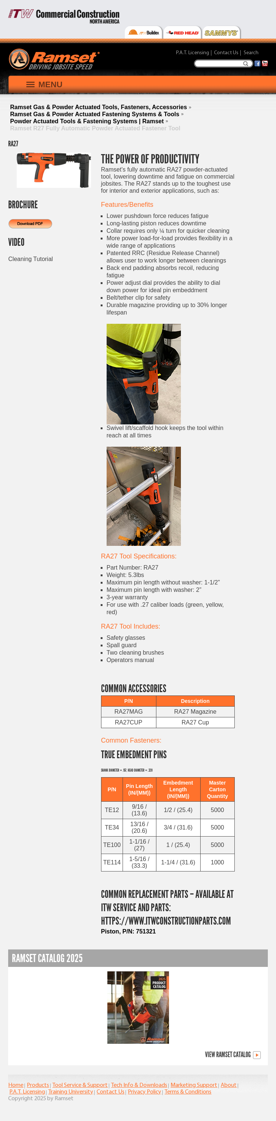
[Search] (223, 63)
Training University (70, 1092)
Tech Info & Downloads (139, 1085)
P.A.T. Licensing (192, 53)
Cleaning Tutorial (30, 259)
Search (245, 63)
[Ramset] (55, 58)
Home (15, 1085)
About (229, 1085)
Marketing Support (194, 1085)
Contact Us (226, 53)
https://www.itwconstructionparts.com (166, 921)
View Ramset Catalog (233, 1055)
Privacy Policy (144, 1092)
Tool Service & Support (80, 1085)
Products (38, 1085)
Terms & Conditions (188, 1092)
